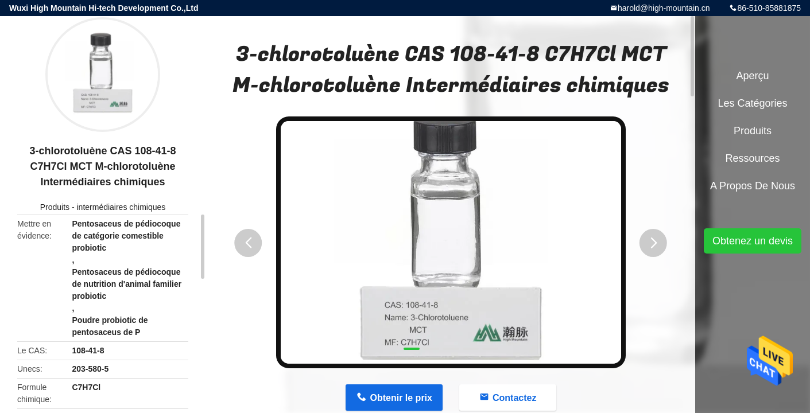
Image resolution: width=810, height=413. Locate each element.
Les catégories (752, 103)
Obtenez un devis (752, 241)
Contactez (514, 398)
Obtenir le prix (401, 398)
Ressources (752, 158)
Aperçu (752, 75)
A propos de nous (752, 186)
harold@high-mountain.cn (664, 8)
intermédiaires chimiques (120, 207)
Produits (54, 207)
